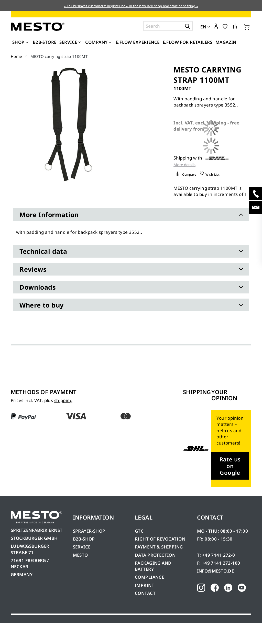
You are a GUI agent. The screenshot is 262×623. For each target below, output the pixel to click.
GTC (139, 531)
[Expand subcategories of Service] (79, 42)
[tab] (131, 214)
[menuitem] (21, 42)
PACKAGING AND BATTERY (153, 566)
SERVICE (82, 547)
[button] (216, 26)
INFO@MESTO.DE (215, 571)
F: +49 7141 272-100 (218, 563)
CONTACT (145, 593)
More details (184, 164)
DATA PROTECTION (155, 555)
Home (16, 56)
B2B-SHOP (84, 539)
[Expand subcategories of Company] (110, 42)
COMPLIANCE (149, 577)
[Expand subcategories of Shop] (27, 42)
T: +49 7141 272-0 (216, 555)
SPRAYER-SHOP (89, 531)
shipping (63, 400)
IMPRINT (144, 585)
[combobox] (168, 26)
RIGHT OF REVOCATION (160, 539)
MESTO (80, 555)
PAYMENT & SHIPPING (159, 547)
